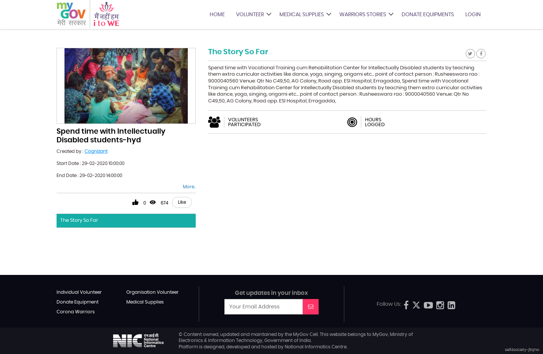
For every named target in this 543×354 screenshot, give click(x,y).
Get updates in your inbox (271, 293)
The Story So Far (79, 220)
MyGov (300, 334)
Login (473, 14)
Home (217, 14)
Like (182, 202)
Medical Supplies (301, 14)
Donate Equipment (77, 302)
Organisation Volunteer (152, 292)
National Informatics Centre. (316, 347)
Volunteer (250, 14)
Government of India (287, 340)
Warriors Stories (362, 14)
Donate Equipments (428, 14)
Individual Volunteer (79, 292)
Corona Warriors (76, 312)
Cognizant (95, 151)
